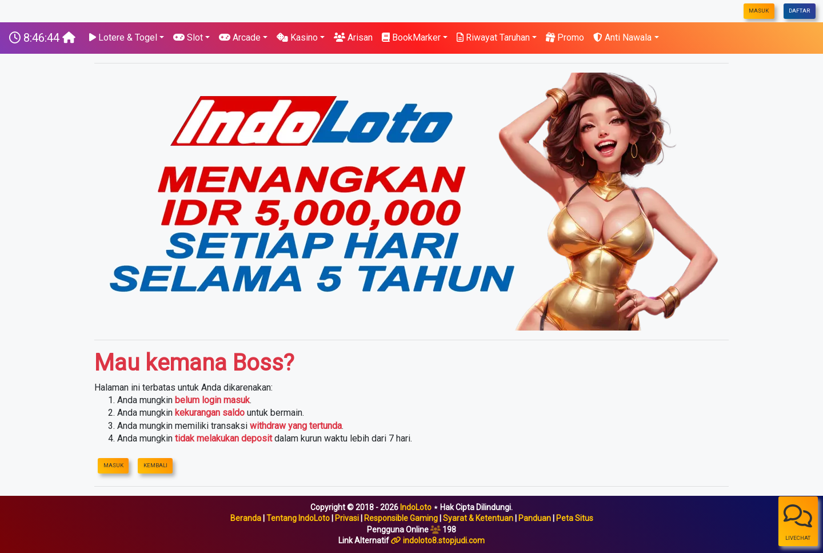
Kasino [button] (297, 37)
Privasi (347, 518)
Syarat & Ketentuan (478, 518)
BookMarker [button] (411, 37)
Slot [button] (188, 37)
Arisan (353, 37)
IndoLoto (416, 507)
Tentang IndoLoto (298, 518)
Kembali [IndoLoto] (155, 465)
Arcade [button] (240, 37)
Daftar (799, 10)
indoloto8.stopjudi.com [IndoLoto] (444, 540)
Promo (565, 37)
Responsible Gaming (401, 518)
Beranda (245, 518)
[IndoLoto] (42, 38)
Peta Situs (574, 518)
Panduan (534, 518)
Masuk (759, 10)
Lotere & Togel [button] (123, 37)
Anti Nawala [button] (622, 37)
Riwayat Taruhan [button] (493, 37)
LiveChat (798, 522)
